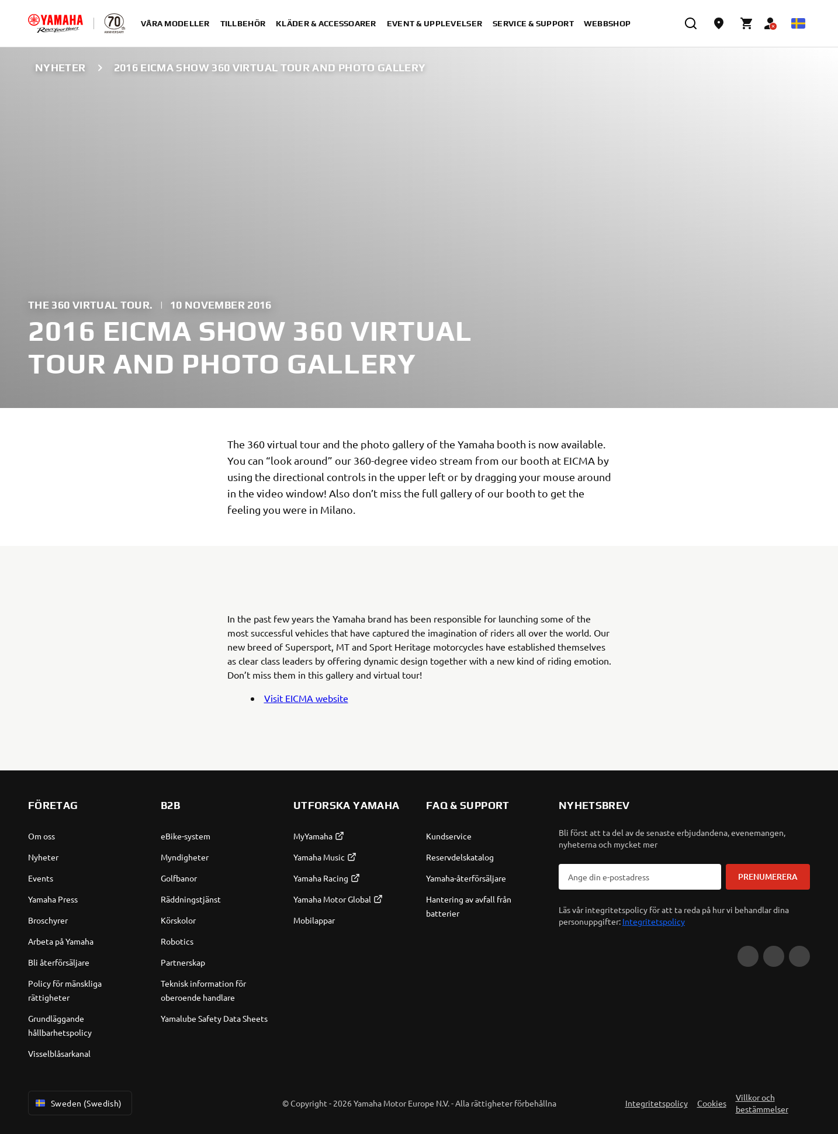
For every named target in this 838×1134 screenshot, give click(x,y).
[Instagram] (799, 956)
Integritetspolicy (653, 921)
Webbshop (607, 23)
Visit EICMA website (306, 698)
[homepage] (55, 23)
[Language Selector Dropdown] (798, 23)
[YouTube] (748, 956)
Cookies (711, 1103)
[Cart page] (747, 23)
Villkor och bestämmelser (762, 1103)
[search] (690, 23)
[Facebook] (773, 956)
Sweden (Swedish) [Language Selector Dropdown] (77, 1103)
